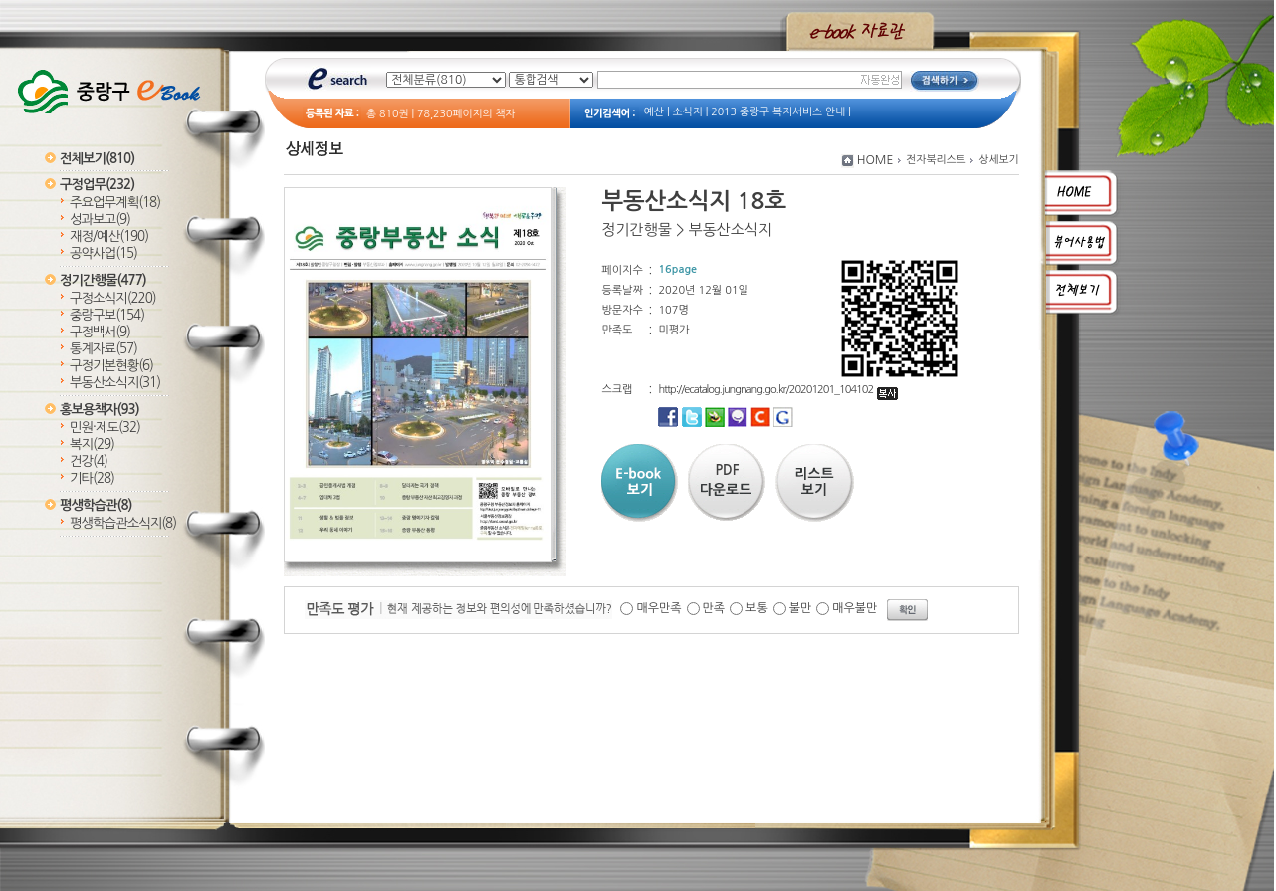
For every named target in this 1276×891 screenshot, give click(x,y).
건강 (88, 461)
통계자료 (103, 348)
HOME (875, 160)
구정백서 (100, 332)
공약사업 (103, 253)
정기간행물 (103, 280)
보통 (756, 608)
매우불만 (854, 608)
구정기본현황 (111, 365)
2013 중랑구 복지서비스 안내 (778, 112)
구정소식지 (113, 298)
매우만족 (658, 608)
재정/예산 (109, 236)
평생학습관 (95, 505)
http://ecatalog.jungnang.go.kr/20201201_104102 (778, 389)
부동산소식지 (115, 382)
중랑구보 (107, 315)
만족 (714, 608)
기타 (92, 478)
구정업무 (97, 184)
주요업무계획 (115, 202)
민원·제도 (105, 427)
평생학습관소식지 (123, 523)
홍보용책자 (99, 409)
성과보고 (100, 219)
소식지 (688, 112)
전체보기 (97, 158)
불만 (800, 608)
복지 (92, 444)
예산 (654, 112)
